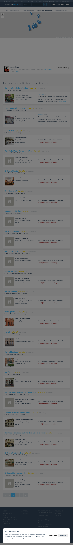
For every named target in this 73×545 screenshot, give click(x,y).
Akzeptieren (62, 535)
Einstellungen (53, 535)
